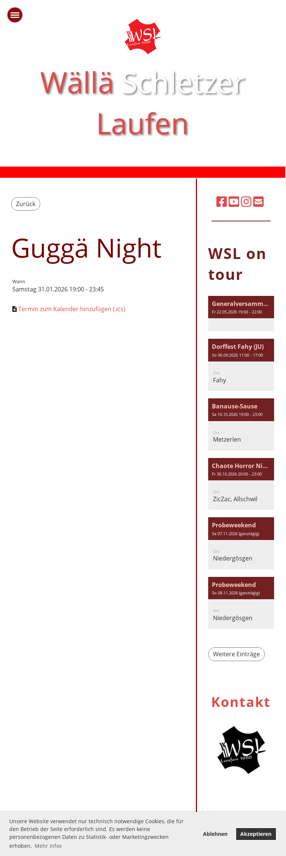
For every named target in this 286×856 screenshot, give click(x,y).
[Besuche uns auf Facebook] (221, 201)
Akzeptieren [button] (255, 833)
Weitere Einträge (236, 654)
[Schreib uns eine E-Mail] (258, 201)
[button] (241, 314)
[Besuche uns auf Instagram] (246, 201)
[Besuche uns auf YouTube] (234, 201)
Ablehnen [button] (215, 833)
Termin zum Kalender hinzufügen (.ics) (71, 309)
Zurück (25, 204)
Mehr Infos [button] (48, 845)
